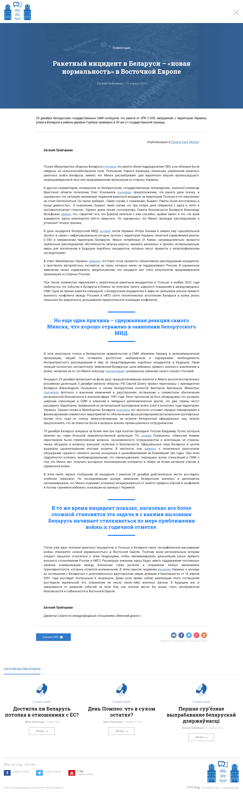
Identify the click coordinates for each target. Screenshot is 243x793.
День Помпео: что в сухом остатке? (121, 711)
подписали (51, 392)
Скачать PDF (53, 637)
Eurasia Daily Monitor (185, 142)
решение (164, 569)
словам (146, 435)
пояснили (122, 410)
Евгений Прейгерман (110, 83)
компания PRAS (230, 787)
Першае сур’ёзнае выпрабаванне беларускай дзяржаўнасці (201, 714)
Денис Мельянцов (34, 722)
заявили (150, 448)
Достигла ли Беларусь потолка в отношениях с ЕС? (42, 711)
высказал (124, 192)
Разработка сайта (211, 787)
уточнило (109, 166)
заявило (94, 261)
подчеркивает (115, 371)
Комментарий (121, 47)
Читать (42, 731)
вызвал (105, 231)
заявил (66, 214)
